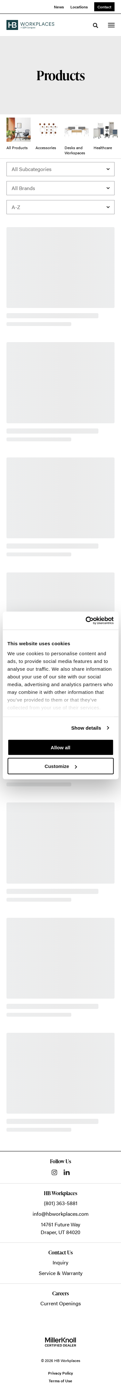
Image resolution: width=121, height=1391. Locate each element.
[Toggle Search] (95, 25)
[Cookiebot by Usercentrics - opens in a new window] (86, 621)
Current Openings (60, 1303)
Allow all (60, 747)
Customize (61, 766)
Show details (86, 728)
